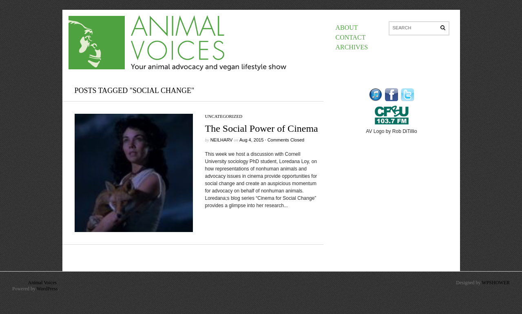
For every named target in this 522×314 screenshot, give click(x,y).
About (347, 27)
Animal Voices (42, 282)
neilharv (221, 139)
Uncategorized (224, 116)
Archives (352, 47)
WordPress (47, 289)
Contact (351, 37)
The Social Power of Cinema (261, 128)
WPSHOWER (496, 282)
